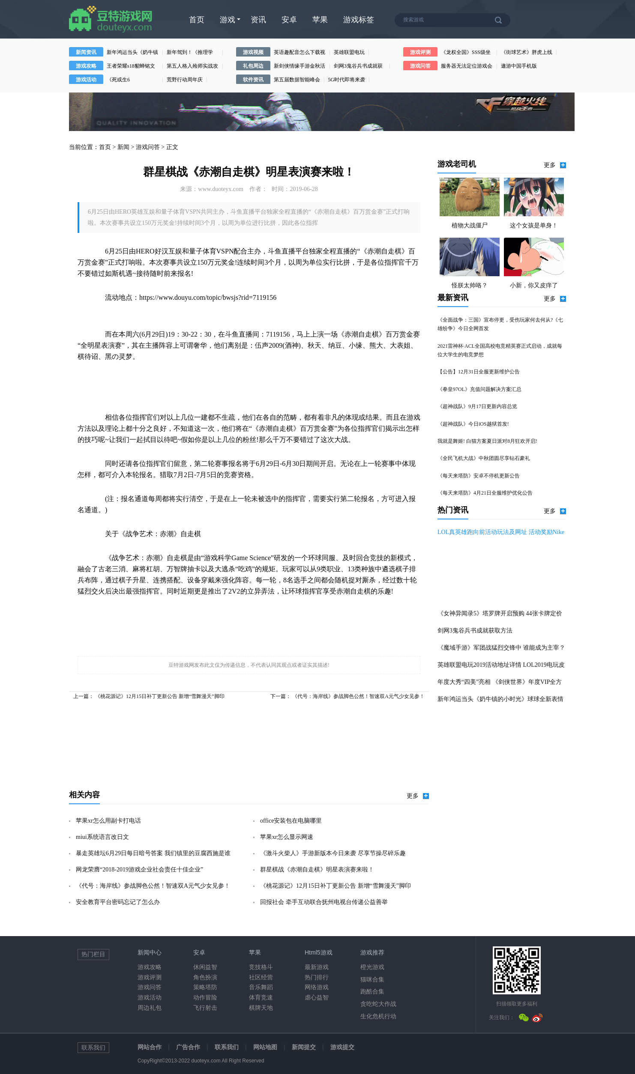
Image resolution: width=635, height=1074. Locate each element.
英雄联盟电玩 (349, 52)
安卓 (289, 19)
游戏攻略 (86, 66)
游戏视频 (253, 52)
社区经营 (261, 977)
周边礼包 (150, 1007)
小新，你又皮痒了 (534, 285)
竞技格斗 (261, 967)
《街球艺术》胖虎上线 (526, 52)
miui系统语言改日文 (102, 837)
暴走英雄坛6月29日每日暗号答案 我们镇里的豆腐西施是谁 (153, 853)
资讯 (258, 19)
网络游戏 (317, 987)
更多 (418, 796)
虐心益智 (317, 997)
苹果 (320, 19)
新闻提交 (304, 1047)
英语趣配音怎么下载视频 (299, 53)
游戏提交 (342, 1047)
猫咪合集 (372, 979)
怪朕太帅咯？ (470, 285)
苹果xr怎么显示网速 (286, 837)
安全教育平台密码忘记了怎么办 (118, 902)
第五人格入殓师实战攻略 (192, 67)
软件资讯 (253, 80)
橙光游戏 (372, 967)
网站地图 (265, 1047)
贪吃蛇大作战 (378, 1003)
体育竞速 (261, 997)
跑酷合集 (372, 991)
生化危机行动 (378, 1016)
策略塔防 (205, 987)
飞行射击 (205, 1007)
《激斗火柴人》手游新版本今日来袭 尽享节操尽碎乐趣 (333, 853)
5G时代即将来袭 (346, 80)
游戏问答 (420, 66)
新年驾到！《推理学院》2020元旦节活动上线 (192, 53)
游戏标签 (358, 19)
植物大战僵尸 (470, 225)
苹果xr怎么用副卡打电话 (108, 820)
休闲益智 (205, 967)
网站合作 (150, 1047)
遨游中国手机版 (519, 66)
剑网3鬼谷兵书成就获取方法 (358, 67)
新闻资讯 (86, 52)
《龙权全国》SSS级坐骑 (466, 53)
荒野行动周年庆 (185, 80)
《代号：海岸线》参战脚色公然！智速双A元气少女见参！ (358, 696)
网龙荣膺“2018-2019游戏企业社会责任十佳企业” (139, 869)
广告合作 (188, 1047)
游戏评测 (420, 52)
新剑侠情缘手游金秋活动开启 (299, 67)
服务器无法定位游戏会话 (466, 67)
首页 (196, 19)
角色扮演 (205, 977)
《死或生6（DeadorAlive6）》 (129, 80)
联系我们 (227, 1047)
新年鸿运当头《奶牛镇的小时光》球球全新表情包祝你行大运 (132, 53)
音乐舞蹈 (261, 987)
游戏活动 (86, 80)
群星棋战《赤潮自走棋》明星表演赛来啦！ (317, 869)
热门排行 (317, 977)
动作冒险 (205, 997)
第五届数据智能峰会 (297, 80)
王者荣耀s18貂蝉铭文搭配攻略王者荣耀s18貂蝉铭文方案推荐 (131, 67)
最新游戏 (317, 967)
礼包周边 (253, 66)
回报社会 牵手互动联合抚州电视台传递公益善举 (324, 902)
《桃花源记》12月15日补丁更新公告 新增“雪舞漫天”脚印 (160, 696)
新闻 (123, 147)
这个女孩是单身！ (534, 225)
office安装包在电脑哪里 (291, 820)
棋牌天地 (261, 1007)
